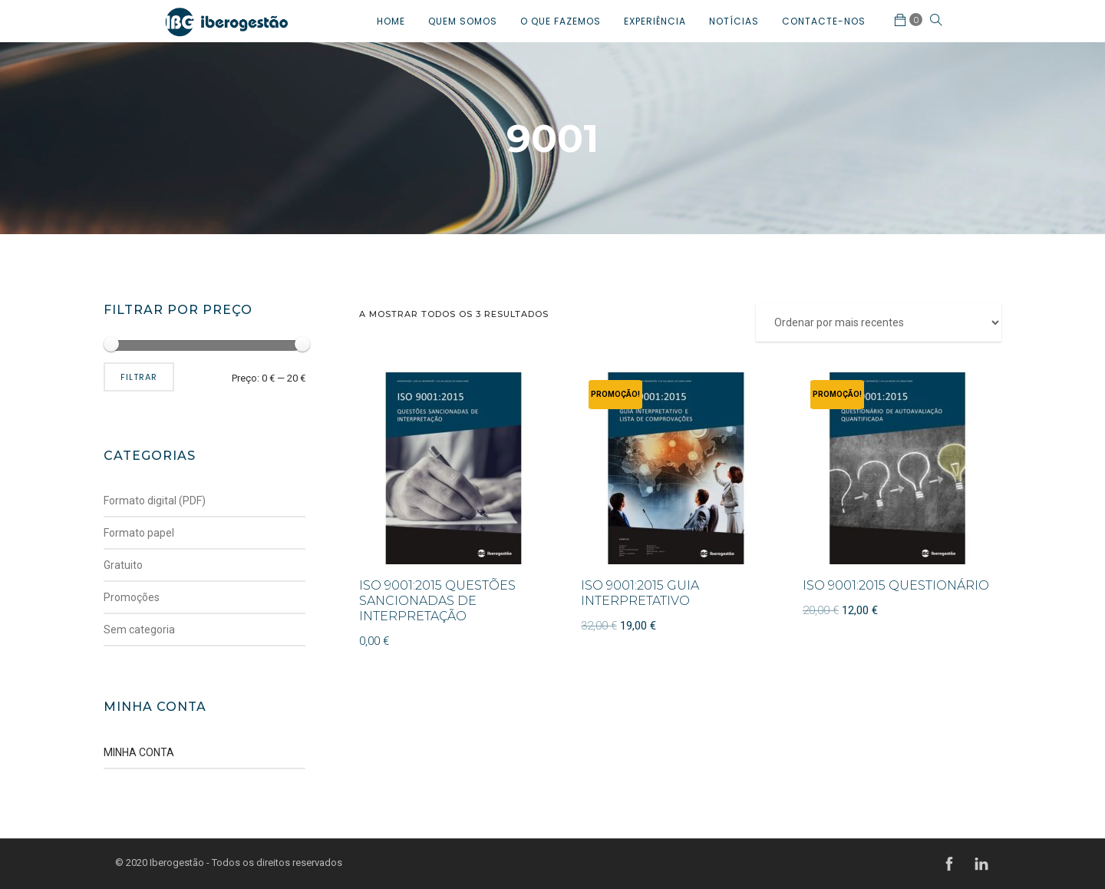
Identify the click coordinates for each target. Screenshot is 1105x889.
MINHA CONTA (139, 752)
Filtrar (138, 377)
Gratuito (123, 565)
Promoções (132, 597)
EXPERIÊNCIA (655, 21)
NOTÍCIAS (734, 21)
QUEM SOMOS (462, 21)
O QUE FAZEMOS (560, 21)
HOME (391, 21)
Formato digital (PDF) (155, 500)
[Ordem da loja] (878, 322)
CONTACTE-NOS (824, 21)
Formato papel (139, 533)
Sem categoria (139, 629)
